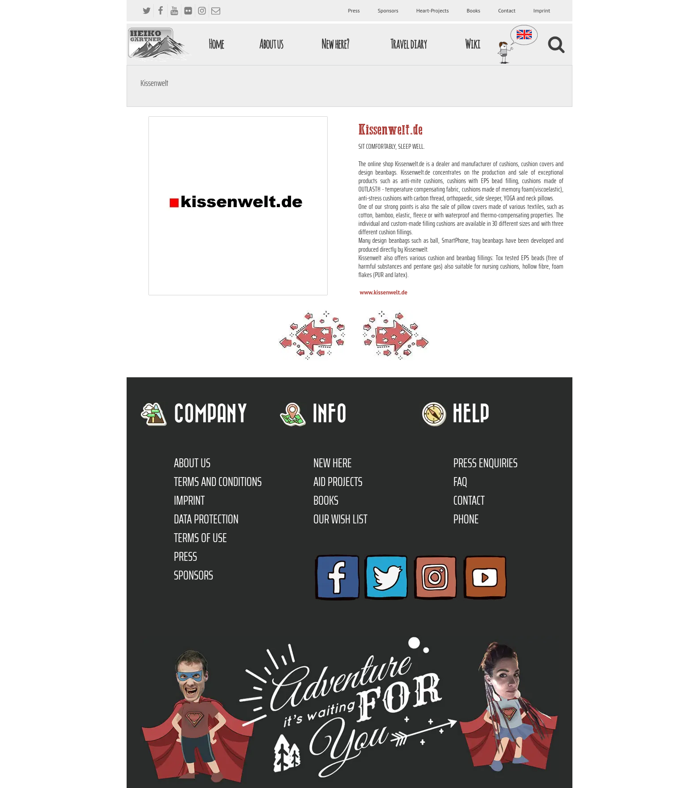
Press (354, 10)
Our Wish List (340, 519)
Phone (466, 519)
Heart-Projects (432, 10)
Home (216, 44)
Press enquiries (485, 462)
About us (271, 44)
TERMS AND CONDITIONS (218, 481)
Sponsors (388, 10)
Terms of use (200, 537)
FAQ (460, 481)
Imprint (541, 10)
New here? (335, 44)
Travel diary (408, 44)
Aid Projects (337, 481)
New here (332, 462)
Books (474, 10)
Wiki (472, 44)
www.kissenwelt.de (383, 292)
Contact (506, 10)
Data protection (206, 519)
